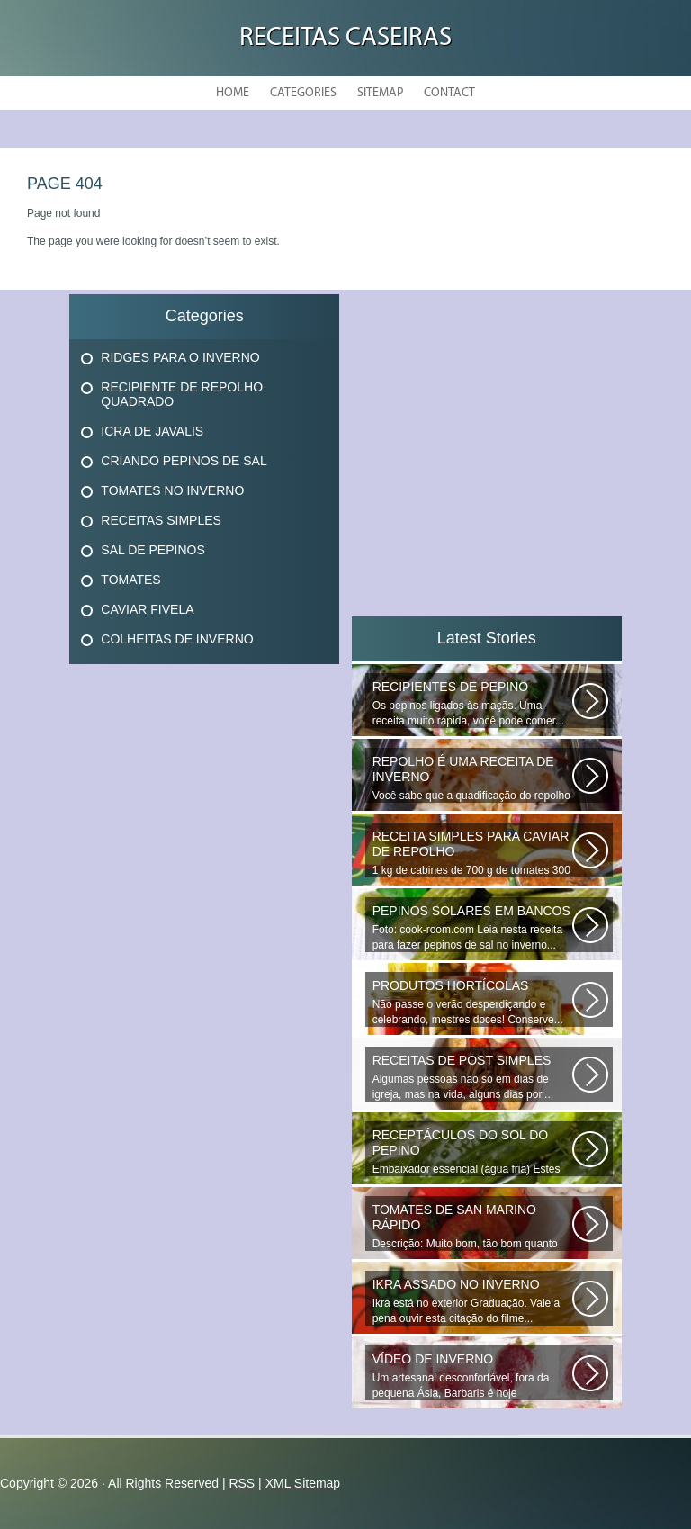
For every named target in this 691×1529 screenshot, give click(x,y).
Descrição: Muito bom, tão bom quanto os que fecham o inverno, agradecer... (472, 1226)
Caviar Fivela (147, 609)
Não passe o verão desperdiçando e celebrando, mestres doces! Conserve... (472, 1002)
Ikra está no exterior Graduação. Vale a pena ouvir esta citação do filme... (472, 1301)
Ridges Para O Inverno (180, 357)
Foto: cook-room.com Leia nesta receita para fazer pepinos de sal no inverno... (472, 927)
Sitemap (380, 93)
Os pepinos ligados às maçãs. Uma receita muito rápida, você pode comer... (472, 703)
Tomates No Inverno (172, 490)
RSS (242, 1483)
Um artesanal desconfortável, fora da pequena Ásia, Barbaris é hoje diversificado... (472, 1376)
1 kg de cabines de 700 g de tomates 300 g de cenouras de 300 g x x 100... (472, 853)
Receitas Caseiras (345, 38)
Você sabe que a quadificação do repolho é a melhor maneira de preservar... (472, 778)
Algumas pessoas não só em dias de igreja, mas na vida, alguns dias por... (472, 1077)
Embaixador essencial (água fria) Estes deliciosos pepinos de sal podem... (472, 1152)
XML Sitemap (303, 1483)
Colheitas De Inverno (177, 639)
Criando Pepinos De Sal (183, 461)
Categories (303, 93)
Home (232, 93)
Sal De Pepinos (152, 550)
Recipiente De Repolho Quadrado (182, 394)
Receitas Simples (161, 520)
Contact (449, 93)
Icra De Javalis (152, 431)
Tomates (130, 579)
